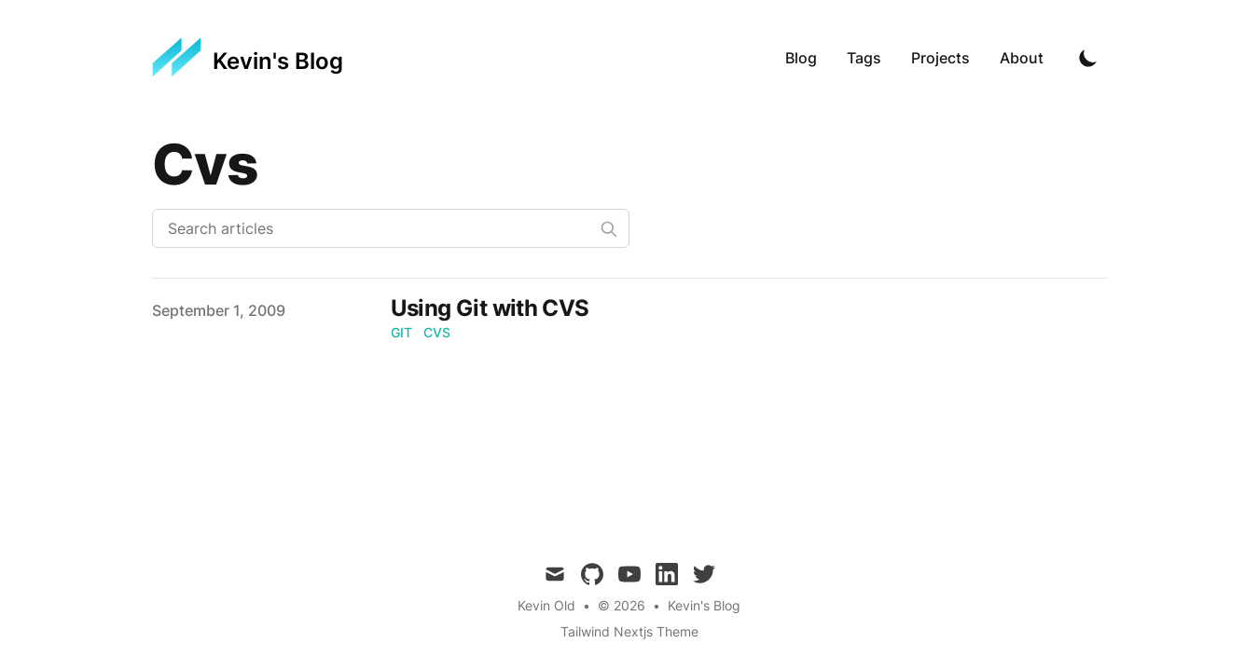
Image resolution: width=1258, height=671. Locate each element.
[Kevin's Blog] (248, 57)
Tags (864, 57)
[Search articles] (390, 228)
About (1022, 57)
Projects (940, 57)
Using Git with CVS (490, 308)
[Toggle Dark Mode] (1088, 58)
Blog (801, 57)
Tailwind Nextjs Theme (629, 631)
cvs (436, 332)
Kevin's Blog (704, 605)
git (401, 332)
